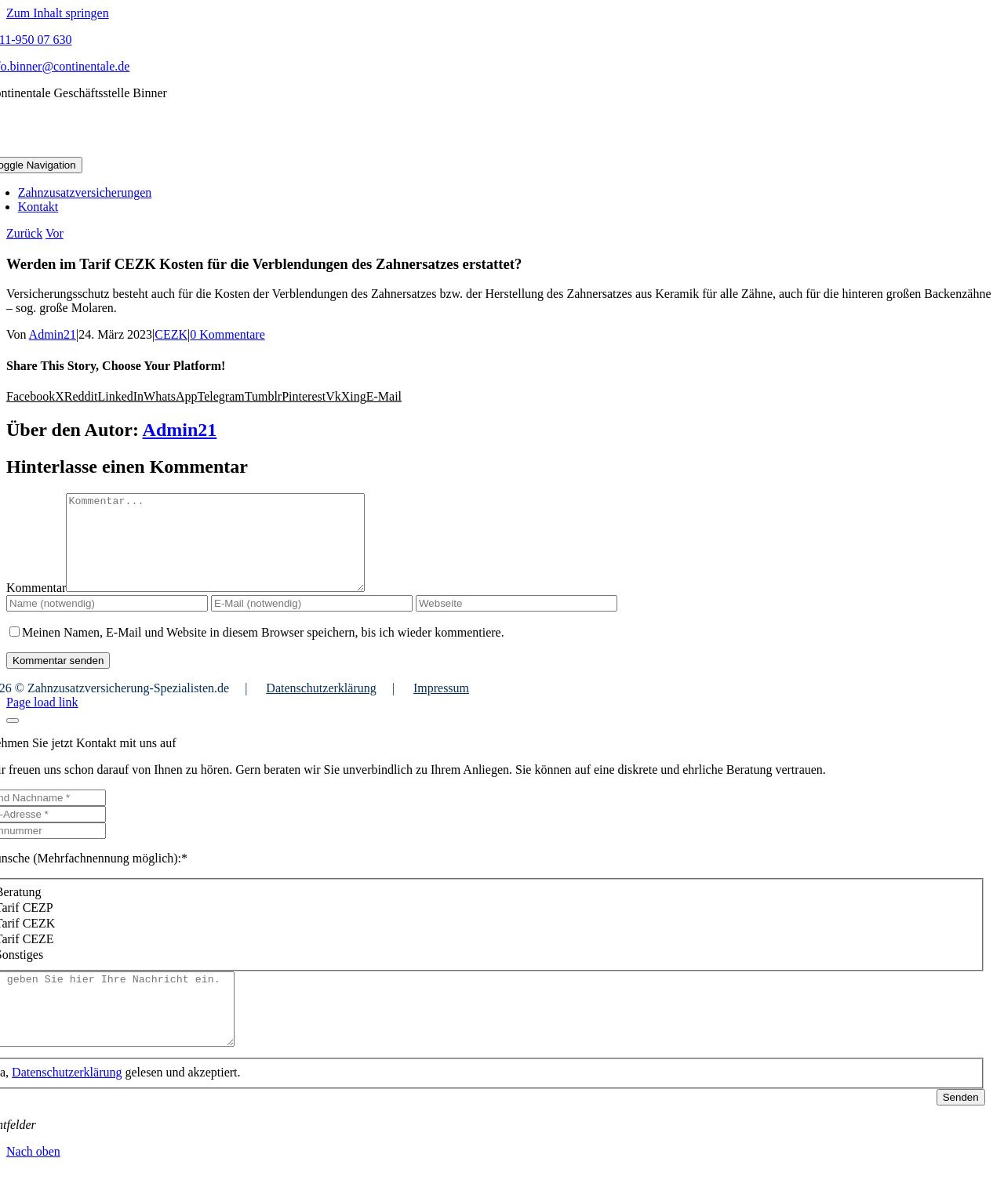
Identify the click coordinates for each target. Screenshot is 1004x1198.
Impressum (441, 706)
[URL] (516, 622)
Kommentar (36, 606)
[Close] (12, 739)
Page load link (42, 721)
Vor (54, 233)
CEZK (171, 334)
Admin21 (52, 334)
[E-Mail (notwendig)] (312, 622)
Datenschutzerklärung (321, 706)
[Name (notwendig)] (107, 622)
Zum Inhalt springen (57, 13)
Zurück (24, 233)
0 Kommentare (227, 334)
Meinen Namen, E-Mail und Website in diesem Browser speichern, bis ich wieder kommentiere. (263, 651)
